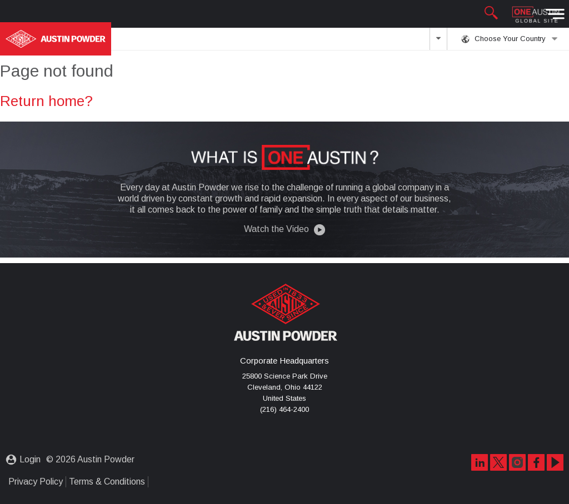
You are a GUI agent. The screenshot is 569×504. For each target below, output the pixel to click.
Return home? (46, 101)
